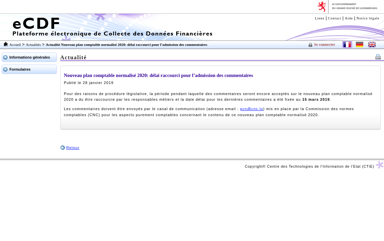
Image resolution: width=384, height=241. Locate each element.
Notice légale (368, 18)
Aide (349, 18)
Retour (73, 148)
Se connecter (324, 45)
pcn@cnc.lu (251, 109)
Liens (319, 18)
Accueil (15, 45)
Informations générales (29, 57)
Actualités (33, 45)
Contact (335, 18)
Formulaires (19, 69)
